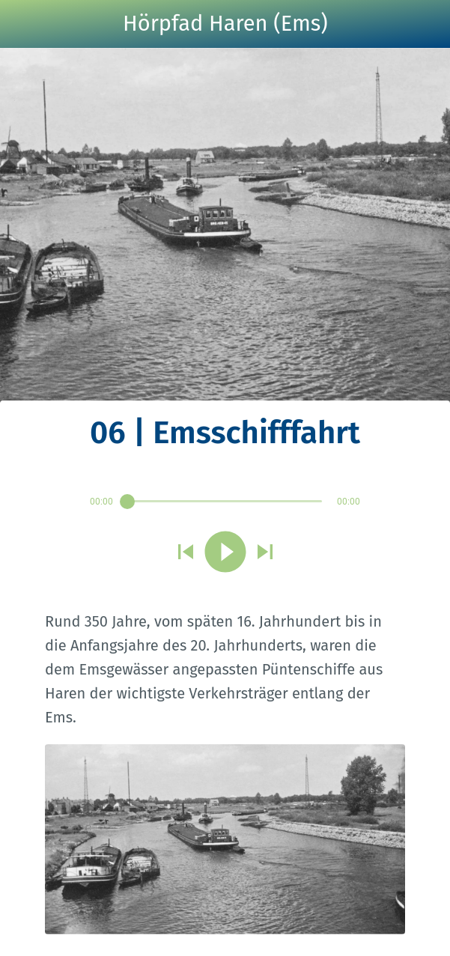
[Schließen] (24, 24)
